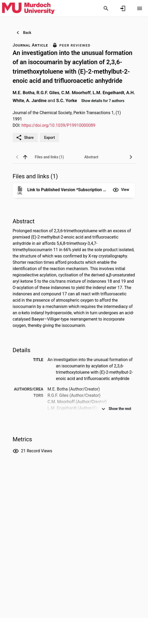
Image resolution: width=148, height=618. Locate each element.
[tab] (49, 157)
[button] (120, 190)
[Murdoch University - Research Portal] (28, 8)
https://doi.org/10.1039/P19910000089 (59, 125)
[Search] (106, 8)
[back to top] (25, 157)
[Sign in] (123, 8)
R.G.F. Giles (47, 92)
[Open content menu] (139, 8)
